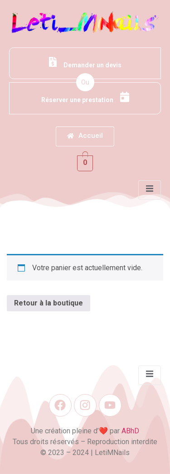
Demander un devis (85, 63)
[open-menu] (149, 190)
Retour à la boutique (48, 303)
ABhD (130, 431)
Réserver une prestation (85, 97)
